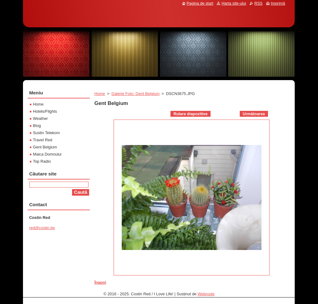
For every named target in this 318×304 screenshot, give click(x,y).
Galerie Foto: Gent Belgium (135, 93)
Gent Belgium (45, 147)
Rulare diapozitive (191, 113)
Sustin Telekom (46, 132)
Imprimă (278, 3)
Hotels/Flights (45, 111)
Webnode (206, 294)
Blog (37, 125)
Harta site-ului (233, 3)
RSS (258, 3)
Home (99, 93)
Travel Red (42, 140)
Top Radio (42, 161)
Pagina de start (200, 3)
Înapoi (100, 282)
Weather (40, 118)
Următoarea (254, 113)
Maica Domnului (47, 154)
